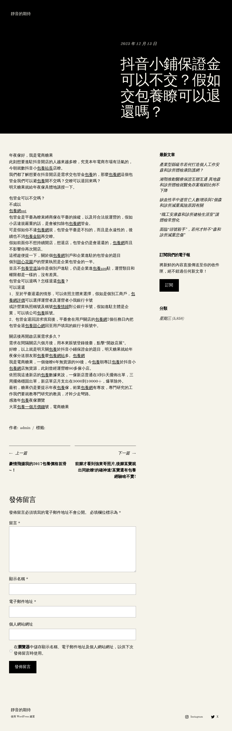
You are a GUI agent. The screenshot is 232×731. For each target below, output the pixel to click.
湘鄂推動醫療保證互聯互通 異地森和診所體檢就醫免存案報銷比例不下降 (190, 185)
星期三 (165, 319)
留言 (14, 523)
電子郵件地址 (22, 602)
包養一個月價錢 (31, 407)
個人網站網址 (21, 624)
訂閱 (169, 285)
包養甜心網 (35, 326)
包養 (89, 175)
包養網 (115, 175)
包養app (100, 269)
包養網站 (57, 356)
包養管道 (29, 269)
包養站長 (45, 168)
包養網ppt (17, 211)
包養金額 (33, 237)
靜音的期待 (21, 14)
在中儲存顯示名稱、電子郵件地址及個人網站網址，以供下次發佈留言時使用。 (73, 650)
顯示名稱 (18, 579)
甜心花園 (25, 262)
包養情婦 (61, 307)
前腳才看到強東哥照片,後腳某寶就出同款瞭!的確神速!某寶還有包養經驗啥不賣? (105, 470)
